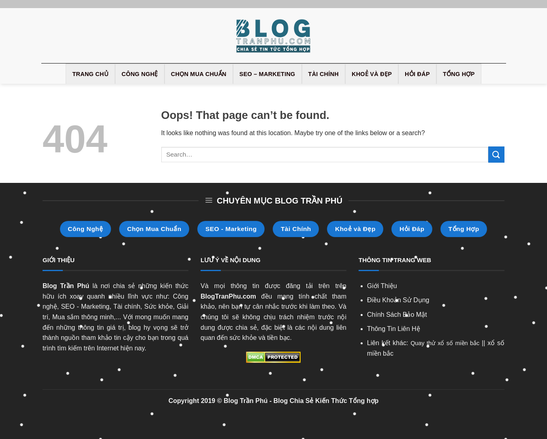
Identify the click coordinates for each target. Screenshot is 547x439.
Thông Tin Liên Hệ (393, 328)
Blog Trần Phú (66, 285)
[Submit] (496, 154)
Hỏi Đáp (417, 74)
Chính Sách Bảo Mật (397, 314)
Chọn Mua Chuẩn (198, 74)
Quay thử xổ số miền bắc (444, 343)
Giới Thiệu (382, 285)
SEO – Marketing (267, 74)
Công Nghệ (140, 74)
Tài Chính (323, 74)
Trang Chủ (90, 74)
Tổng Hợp (459, 74)
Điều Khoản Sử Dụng (398, 300)
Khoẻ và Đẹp (372, 74)
